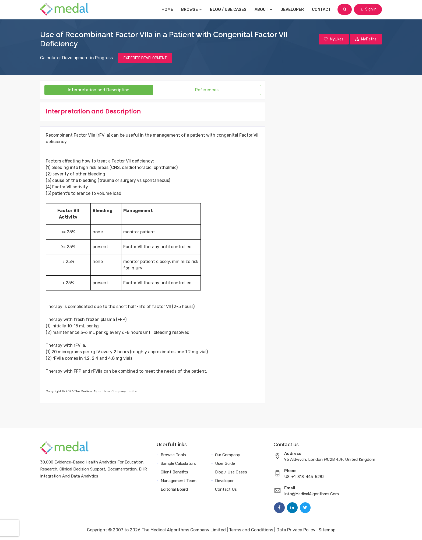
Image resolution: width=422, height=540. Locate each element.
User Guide (225, 463)
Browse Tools (173, 454)
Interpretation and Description (98, 89)
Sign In (368, 9)
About (263, 9)
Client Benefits (174, 472)
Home (167, 9)
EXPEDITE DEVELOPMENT (145, 58)
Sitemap (327, 529)
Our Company (227, 454)
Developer (292, 9)
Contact (321, 9)
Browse (191, 9)
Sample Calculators (178, 463)
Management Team (178, 480)
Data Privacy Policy (295, 529)
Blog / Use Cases (228, 9)
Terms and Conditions (251, 529)
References (207, 89)
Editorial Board (174, 489)
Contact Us (226, 489)
